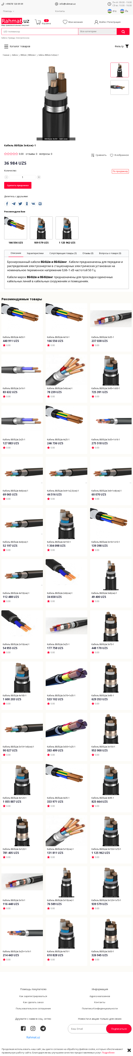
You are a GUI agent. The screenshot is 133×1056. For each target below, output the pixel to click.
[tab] (16, 253)
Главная (6, 55)
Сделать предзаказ (18, 185)
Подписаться (119, 1028)
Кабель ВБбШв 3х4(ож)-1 (49, 55)
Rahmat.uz (33, 1037)
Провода (11, 38)
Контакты (60, 11)
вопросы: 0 (45, 153)
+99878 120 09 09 (14, 3)
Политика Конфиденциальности (100, 1008)
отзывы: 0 (31, 153)
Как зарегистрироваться (33, 996)
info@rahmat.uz (68, 3)
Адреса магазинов (100, 996)
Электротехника (22, 38)
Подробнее (108, 1052)
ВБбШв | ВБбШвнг (28, 55)
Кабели (4, 38)
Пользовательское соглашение (33, 1008)
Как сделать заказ (33, 1002)
